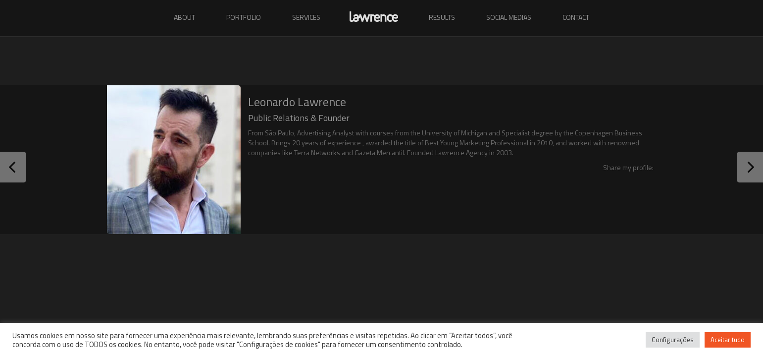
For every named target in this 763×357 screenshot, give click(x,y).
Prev (13, 167)
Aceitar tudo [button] (728, 340)
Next (750, 167)
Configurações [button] (673, 340)
